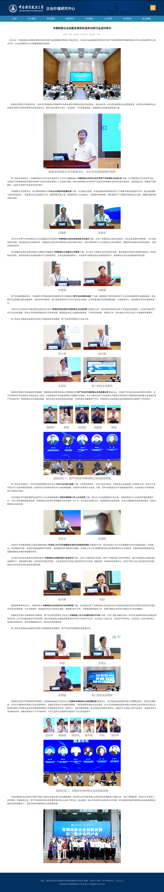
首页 (15, 19)
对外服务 (89, 19)
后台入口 (120, 881)
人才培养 (108, 19)
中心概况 (32, 19)
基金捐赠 (146, 19)
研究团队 (51, 19)
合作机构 (127, 19)
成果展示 (70, 19)
